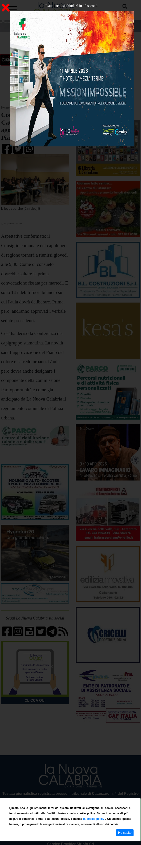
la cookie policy (94, 818)
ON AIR (42, 60)
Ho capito (125, 832)
